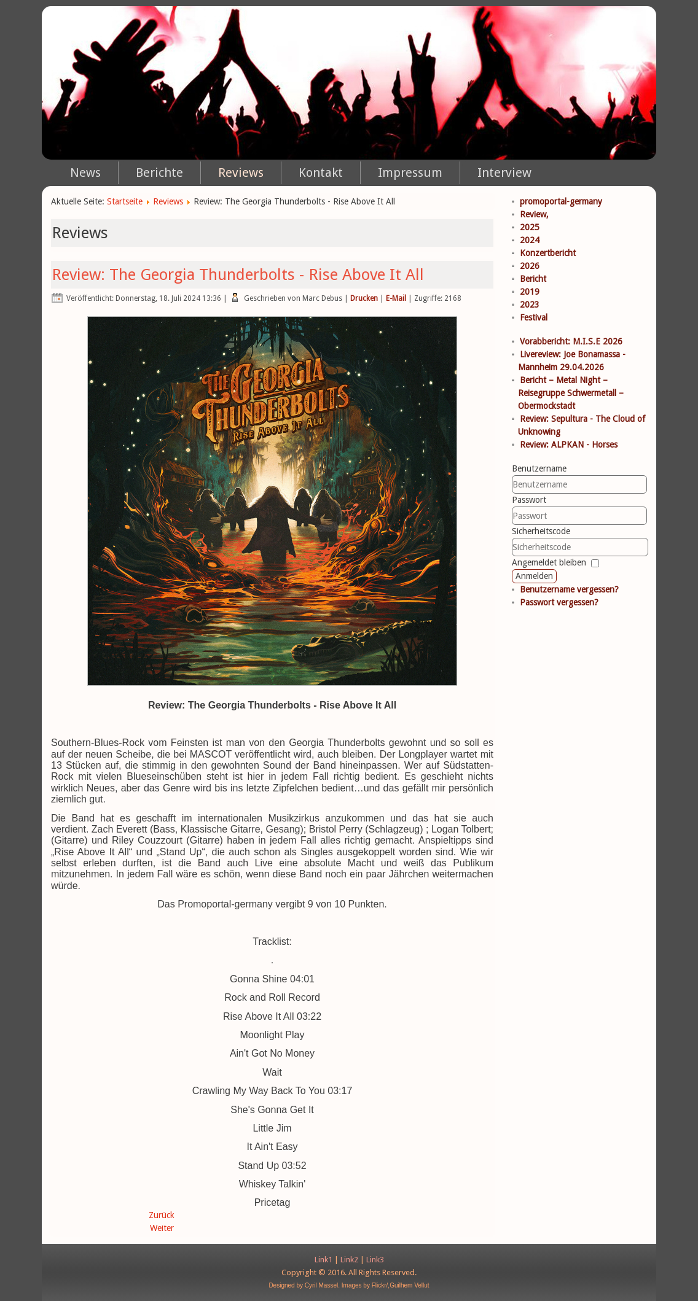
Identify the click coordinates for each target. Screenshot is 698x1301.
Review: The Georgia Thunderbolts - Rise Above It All (238, 274)
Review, (534, 214)
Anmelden (534, 576)
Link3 (375, 1259)
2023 (529, 304)
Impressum (410, 172)
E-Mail (396, 298)
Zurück (161, 1215)
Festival (533, 317)
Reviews (241, 172)
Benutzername (539, 468)
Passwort (529, 500)
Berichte (159, 172)
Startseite (125, 201)
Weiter (162, 1228)
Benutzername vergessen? (569, 589)
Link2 (349, 1259)
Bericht (533, 279)
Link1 (323, 1259)
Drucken (364, 298)
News (85, 172)
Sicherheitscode (541, 531)
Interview (504, 172)
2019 (529, 292)
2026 (529, 266)
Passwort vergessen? (559, 602)
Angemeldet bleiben (549, 562)
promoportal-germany (561, 201)
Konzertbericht (548, 253)
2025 (529, 227)
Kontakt (321, 172)
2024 (529, 240)
